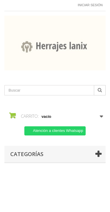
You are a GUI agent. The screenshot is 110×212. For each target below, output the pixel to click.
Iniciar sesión (90, 5)
